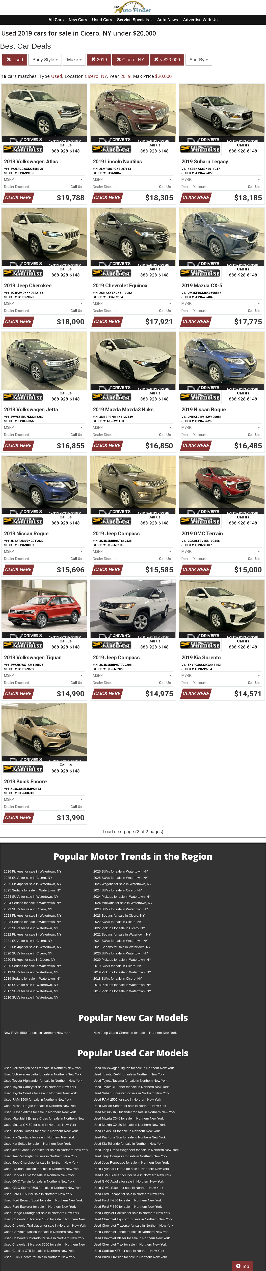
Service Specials (134, 20)
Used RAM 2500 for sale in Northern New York (127, 1099)
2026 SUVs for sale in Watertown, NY (120, 871)
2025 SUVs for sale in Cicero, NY (28, 878)
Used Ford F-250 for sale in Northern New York (127, 1200)
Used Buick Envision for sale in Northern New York (130, 1257)
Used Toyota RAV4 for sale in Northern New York (128, 1074)
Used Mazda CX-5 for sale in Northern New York (128, 1118)
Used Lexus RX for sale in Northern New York (126, 1131)
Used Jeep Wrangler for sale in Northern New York (40, 1156)
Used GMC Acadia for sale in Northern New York (128, 1181)
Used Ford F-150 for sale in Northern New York (38, 1194)
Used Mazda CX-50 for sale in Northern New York (40, 1125)
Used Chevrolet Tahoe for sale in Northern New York (131, 1232)
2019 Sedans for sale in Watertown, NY (32, 978)
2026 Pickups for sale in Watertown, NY (33, 871)
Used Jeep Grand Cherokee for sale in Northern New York (46, 1150)
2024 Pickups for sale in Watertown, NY (122, 896)
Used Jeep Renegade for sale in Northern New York (131, 1162)
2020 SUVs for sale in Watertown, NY (120, 953)
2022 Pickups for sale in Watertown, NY (33, 934)
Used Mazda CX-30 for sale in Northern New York (129, 1125)
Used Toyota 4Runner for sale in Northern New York (131, 1087)
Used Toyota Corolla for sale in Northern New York (40, 1093)
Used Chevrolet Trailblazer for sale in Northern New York (45, 1225)
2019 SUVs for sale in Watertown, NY (31, 972)
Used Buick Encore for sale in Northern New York (39, 1257)
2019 (99, 59)
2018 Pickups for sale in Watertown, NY (122, 985)
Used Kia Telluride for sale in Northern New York (128, 1143)
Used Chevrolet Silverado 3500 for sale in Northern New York (45, 1245)
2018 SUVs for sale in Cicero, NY (117, 978)
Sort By (199, 59)
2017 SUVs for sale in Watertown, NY (31, 991)
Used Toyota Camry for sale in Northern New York (40, 1087)
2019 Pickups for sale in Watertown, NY (122, 972)
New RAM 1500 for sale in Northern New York (37, 1033)
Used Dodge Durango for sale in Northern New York (41, 1213)
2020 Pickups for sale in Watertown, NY (122, 960)
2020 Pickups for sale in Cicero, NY (29, 960)
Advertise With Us (200, 20)
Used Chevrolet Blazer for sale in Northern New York (131, 1238)
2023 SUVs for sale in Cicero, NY (28, 909)
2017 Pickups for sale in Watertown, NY (122, 991)
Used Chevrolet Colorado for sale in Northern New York (44, 1238)
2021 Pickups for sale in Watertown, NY (33, 947)
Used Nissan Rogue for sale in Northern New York (40, 1106)
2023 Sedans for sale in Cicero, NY (119, 915)
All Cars (56, 20)
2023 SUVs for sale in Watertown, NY (120, 909)
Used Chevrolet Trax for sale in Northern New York (130, 1244)
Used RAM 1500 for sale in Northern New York (37, 1099)
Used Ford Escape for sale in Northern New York (128, 1194)
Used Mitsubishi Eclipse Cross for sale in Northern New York (44, 1119)
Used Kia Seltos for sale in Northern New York (37, 1143)
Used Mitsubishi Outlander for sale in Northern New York (134, 1112)
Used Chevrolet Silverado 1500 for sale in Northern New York (45, 1220)
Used (15, 59)
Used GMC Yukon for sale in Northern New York (128, 1188)
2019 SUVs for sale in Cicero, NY (117, 966)
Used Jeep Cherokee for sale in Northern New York (41, 1162)
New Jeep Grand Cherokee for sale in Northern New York (135, 1033)
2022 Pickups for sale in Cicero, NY (119, 928)
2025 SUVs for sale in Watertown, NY (120, 878)
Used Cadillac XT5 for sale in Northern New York (39, 1251)
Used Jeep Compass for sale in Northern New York (130, 1156)
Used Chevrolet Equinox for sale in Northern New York (132, 1219)
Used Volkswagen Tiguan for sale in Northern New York (133, 1068)
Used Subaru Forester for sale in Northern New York (131, 1093)
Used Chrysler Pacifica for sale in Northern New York (131, 1213)
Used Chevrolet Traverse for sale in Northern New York (133, 1225)
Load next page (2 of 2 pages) (133, 831)
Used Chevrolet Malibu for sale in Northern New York (42, 1232)
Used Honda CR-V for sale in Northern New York (39, 1175)
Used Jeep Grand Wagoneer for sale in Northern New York (136, 1150)
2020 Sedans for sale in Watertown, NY (32, 966)
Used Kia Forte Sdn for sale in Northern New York (129, 1137)
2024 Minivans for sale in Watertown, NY (122, 903)
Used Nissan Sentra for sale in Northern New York (129, 1106)
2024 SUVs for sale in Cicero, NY (117, 890)
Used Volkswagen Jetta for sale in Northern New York (43, 1074)
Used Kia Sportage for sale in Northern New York (39, 1137)
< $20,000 (167, 59)
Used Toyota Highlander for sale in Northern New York (43, 1080)
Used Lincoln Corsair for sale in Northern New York (41, 1131)
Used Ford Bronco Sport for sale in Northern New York (43, 1200)
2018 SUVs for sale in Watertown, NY (31, 985)
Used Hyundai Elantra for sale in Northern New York (131, 1169)
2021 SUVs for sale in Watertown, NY (120, 941)
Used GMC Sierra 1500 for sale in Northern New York (132, 1175)
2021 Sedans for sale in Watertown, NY (122, 947)
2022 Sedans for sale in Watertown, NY (122, 934)
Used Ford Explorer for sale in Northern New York (40, 1206)
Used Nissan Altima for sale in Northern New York (40, 1112)
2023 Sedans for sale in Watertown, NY (32, 922)
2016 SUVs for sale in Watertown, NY (31, 997)
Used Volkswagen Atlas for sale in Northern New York (43, 1068)
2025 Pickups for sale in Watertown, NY (33, 884)
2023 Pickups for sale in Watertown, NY (33, 915)
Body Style (45, 59)
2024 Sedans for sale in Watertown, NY (32, 903)
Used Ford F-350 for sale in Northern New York (127, 1206)
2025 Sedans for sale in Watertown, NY (32, 890)
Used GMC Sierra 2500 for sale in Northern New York (43, 1188)
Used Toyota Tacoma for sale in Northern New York (130, 1080)
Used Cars (102, 20)
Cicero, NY (130, 59)
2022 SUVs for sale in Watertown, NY (31, 928)
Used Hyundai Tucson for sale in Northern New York (41, 1169)
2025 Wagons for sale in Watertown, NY (122, 884)
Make (74, 59)
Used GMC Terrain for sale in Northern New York (39, 1181)
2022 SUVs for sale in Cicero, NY (117, 922)
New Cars (78, 20)
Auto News (167, 20)
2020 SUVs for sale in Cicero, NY (28, 953)
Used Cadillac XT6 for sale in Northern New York (128, 1251)
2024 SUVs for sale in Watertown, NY (31, 896)
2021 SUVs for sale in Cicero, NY (28, 941)
